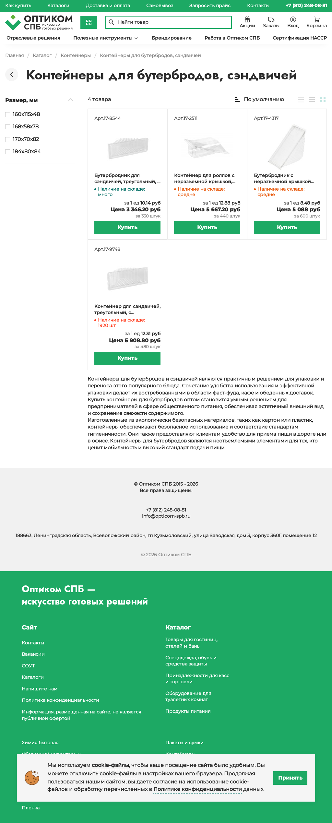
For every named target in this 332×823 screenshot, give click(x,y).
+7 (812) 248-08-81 (166, 510)
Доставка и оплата (108, 5)
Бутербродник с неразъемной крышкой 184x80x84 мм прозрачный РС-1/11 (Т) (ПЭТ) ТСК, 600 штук (286, 178)
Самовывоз (159, 5)
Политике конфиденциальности (197, 789)
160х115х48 (26, 114)
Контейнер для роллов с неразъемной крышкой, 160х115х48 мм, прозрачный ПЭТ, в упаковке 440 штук (207, 178)
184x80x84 (27, 151)
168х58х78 (26, 126)
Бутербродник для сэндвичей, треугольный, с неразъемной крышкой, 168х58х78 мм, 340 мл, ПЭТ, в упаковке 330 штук (127, 178)
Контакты (258, 5)
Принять (290, 778)
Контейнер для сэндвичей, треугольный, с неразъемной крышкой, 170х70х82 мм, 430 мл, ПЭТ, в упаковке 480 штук (127, 309)
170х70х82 (26, 139)
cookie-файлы (110, 765)
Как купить (18, 5)
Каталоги (58, 5)
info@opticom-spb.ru (166, 516)
